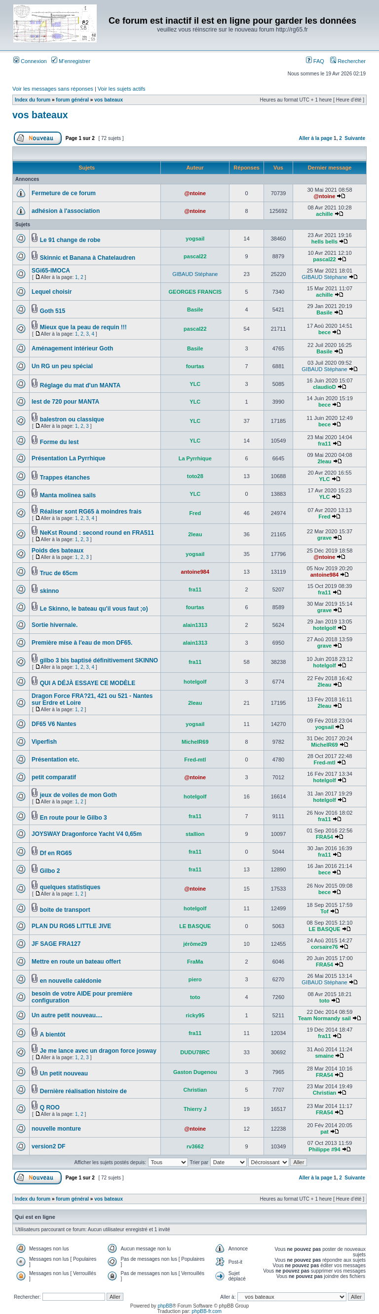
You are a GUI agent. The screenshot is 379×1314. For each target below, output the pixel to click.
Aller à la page (315, 138)
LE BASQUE (195, 926)
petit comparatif (54, 777)
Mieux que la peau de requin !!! (83, 327)
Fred (195, 513)
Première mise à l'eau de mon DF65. (82, 642)
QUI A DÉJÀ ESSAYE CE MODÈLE (87, 683)
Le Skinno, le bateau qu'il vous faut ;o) (94, 608)
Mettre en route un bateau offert (76, 961)
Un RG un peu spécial (62, 366)
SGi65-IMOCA (51, 270)
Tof (324, 911)
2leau (324, 461)
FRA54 (324, 837)
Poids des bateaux (57, 550)
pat (324, 1132)
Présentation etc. (55, 759)
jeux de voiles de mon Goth (78, 795)
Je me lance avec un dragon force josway (98, 1050)
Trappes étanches (65, 477)
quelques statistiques (70, 887)
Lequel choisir (52, 291)
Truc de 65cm (59, 573)
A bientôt (53, 1034)
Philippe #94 (324, 1149)
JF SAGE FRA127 (56, 943)
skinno (49, 591)
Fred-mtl (195, 759)
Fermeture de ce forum (64, 193)
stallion (195, 834)
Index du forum (32, 100)
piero (195, 979)
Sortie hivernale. (54, 625)
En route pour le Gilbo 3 (73, 817)
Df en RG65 (56, 853)
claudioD (324, 387)
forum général (72, 100)
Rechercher (348, 61)
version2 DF (49, 1146)
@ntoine (195, 193)
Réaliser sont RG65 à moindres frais (91, 511)
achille (324, 214)
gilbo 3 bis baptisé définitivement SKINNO (99, 660)
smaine (324, 1056)
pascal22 (195, 256)
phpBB (164, 1306)
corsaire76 (324, 947)
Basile (195, 309)
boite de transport (65, 909)
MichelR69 (195, 742)
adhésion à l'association (66, 210)
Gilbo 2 (50, 870)
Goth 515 (52, 311)
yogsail (195, 239)
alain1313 (195, 625)
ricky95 (195, 1015)
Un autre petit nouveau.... (67, 1015)
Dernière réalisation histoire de (83, 1091)
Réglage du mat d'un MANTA (80, 385)
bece (324, 332)
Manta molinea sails (68, 495)
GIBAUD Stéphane (195, 274)
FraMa (195, 962)
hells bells (324, 241)
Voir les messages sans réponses (52, 89)
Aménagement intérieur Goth (72, 348)
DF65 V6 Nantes (54, 724)
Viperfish (44, 741)
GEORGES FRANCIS (195, 292)
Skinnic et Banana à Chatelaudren (87, 257)
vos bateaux (108, 100)
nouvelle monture (56, 1128)
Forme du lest (59, 442)
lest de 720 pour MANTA (65, 401)
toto (195, 997)
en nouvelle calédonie (71, 980)
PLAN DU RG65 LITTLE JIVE (71, 926)
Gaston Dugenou (195, 1072)
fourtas (195, 366)
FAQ (315, 61)
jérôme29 (195, 944)
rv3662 (195, 1146)
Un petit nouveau (64, 1073)
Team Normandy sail (324, 1018)
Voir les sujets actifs (122, 89)
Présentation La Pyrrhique (68, 458)
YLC (195, 384)
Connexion (30, 61)
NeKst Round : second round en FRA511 (97, 532)
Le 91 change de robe (70, 240)
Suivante (354, 138)
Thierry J (195, 1109)
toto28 (195, 476)
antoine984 (195, 572)
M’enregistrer (70, 61)
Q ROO (50, 1107)
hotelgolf (324, 628)
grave (324, 538)
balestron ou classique (72, 419)
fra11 (324, 444)
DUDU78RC (195, 1052)
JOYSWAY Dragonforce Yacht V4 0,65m (87, 833)
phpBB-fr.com (207, 1311)
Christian (195, 1090)
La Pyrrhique (195, 458)
